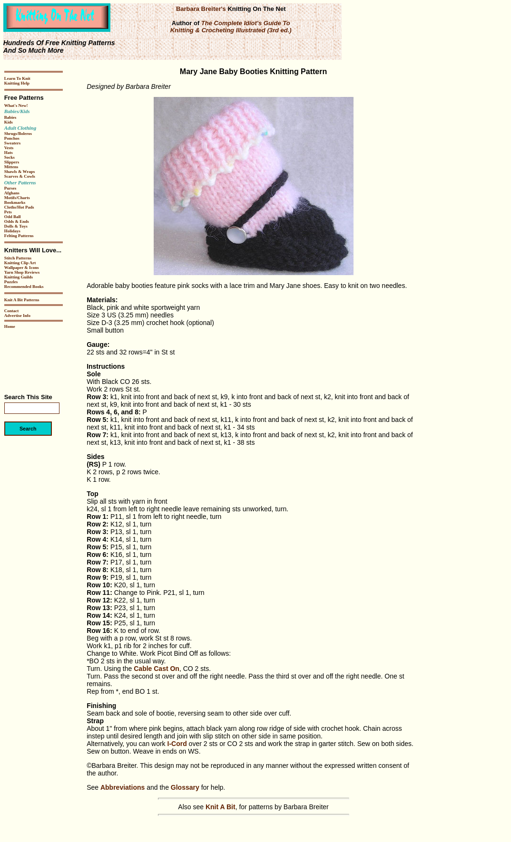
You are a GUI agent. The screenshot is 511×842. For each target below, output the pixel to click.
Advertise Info (17, 315)
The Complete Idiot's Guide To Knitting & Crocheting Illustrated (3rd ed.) (231, 26)
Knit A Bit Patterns (21, 299)
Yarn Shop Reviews (22, 272)
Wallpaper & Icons (21, 267)
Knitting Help (16, 83)
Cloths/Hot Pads (19, 207)
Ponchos (12, 138)
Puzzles (11, 281)
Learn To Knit (17, 78)
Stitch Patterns (17, 258)
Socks (9, 157)
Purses (10, 188)
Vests (9, 147)
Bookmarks (15, 202)
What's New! (16, 105)
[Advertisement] (32, 357)
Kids (8, 122)
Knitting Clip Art (20, 262)
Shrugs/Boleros (18, 133)
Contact (11, 310)
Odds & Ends (16, 221)
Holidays (12, 231)
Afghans (12, 193)
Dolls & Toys (16, 226)
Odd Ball (12, 216)
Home (9, 326)
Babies (10, 117)
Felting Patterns (19, 235)
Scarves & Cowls (19, 176)
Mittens (11, 166)
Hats (8, 152)
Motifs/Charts (17, 197)
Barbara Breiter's (201, 8)
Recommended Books (24, 286)
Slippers (12, 162)
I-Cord (177, 743)
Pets (8, 212)
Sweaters (12, 143)
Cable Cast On (156, 668)
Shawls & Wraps (19, 171)
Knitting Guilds (18, 277)
